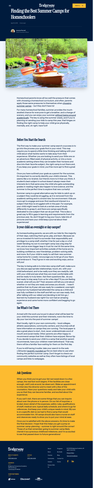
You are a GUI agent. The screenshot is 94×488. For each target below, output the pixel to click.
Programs (60, 448)
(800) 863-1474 (12, 458)
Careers (50, 461)
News (49, 452)
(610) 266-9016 (31, 458)
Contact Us (60, 458)
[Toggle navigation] (10, 5)
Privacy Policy (70, 453)
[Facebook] (68, 461)
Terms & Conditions (72, 456)
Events (59, 461)
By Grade (59, 452)
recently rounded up (36, 351)
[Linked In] (73, 461)
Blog (58, 455)
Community (51, 458)
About (49, 448)
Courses (50, 455)
